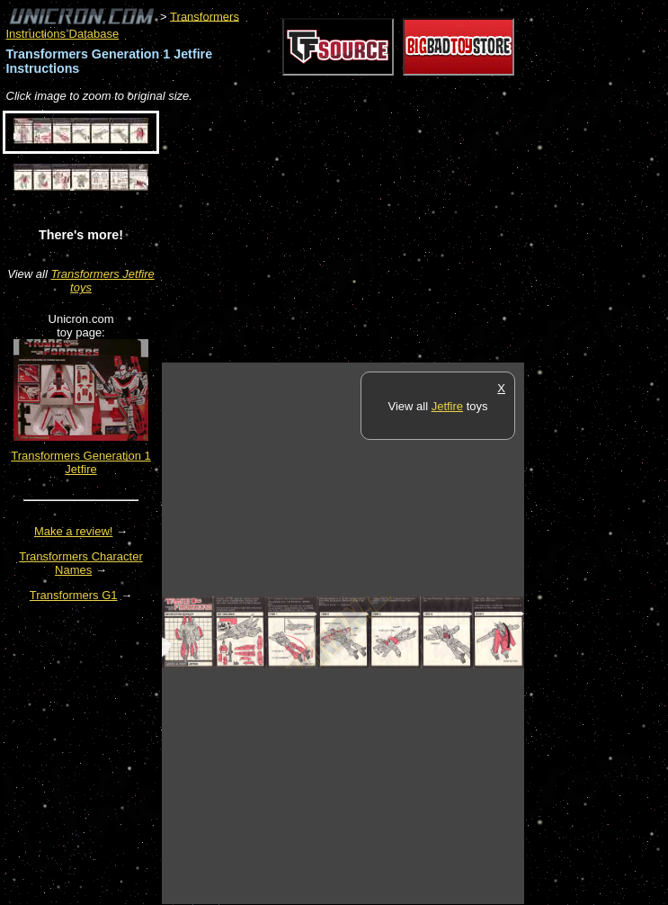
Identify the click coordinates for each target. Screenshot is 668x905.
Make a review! (73, 531)
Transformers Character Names (81, 563)
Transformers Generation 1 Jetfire (81, 462)
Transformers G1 (74, 595)
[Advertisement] (372, 234)
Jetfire (447, 406)
